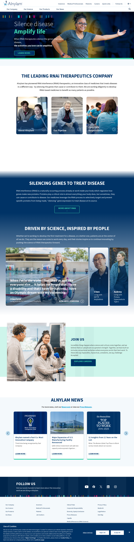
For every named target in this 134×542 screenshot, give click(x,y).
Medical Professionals (43, 508)
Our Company (10, 505)
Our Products (10, 511)
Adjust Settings (88, 533)
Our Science (9, 508)
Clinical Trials (71, 505)
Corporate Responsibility (75, 508)
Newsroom (66, 407)
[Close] (129, 532)
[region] (67, 532)
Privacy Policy (102, 505)
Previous (8, 433)
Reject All (102, 533)
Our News (9, 515)
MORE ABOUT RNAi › (67, 209)
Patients (38, 511)
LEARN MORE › (24, 53)
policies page (39, 540)
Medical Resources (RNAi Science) (77, 521)
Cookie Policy (65, 538)
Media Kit (101, 508)
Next (126, 433)
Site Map (100, 515)
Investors (39, 505)
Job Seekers (40, 515)
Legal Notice (102, 511)
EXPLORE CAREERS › (83, 362)
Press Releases (86, 407)
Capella (69, 518)
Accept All (117, 533)
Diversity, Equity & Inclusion (75, 511)
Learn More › (20, 454)
